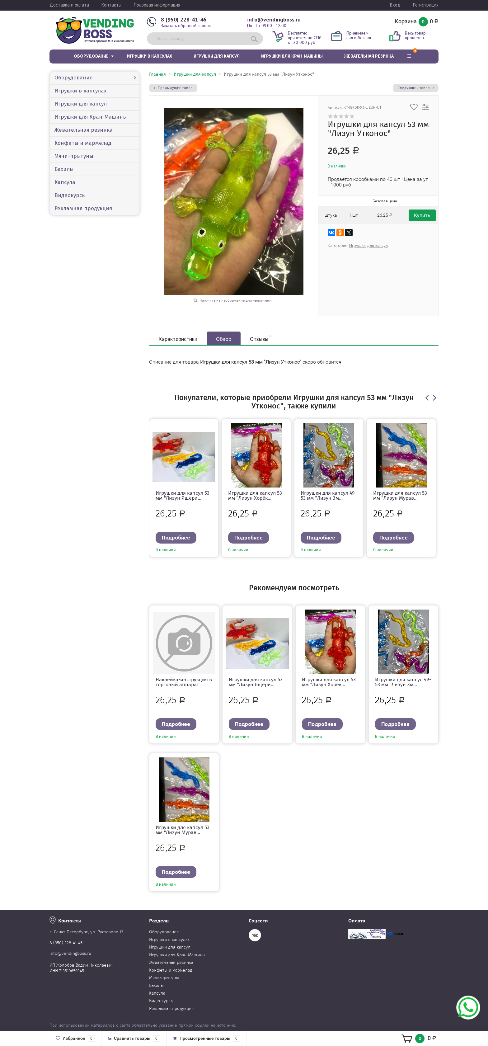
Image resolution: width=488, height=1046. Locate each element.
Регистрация (426, 5)
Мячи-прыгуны (73, 156)
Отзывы (260, 338)
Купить (422, 215)
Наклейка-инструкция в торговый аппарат (184, 681)
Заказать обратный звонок (186, 25)
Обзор (223, 338)
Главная (157, 74)
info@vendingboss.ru (274, 19)
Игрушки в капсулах (149, 56)
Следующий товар (415, 87)
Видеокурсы (70, 195)
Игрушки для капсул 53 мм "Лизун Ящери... (182, 495)
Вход (395, 5)
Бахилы (64, 169)
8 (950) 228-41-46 (183, 19)
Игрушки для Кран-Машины (292, 56)
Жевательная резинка (369, 56)
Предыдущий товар (173, 87)
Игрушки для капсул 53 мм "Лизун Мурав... (400, 495)
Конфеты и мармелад (82, 143)
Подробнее (176, 537)
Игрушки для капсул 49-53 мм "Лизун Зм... (329, 495)
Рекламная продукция (83, 208)
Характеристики (177, 338)
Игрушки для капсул (217, 56)
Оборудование (91, 56)
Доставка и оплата (69, 5)
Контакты (111, 5)
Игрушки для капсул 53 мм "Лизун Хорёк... (255, 495)
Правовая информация (157, 5)
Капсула (64, 182)
